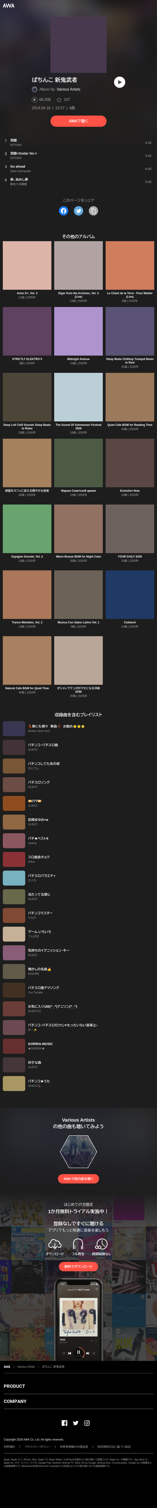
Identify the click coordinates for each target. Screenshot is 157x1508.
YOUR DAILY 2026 (130, 556)
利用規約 (9, 1446)
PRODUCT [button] (14, 1386)
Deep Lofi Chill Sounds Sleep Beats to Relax (27, 426)
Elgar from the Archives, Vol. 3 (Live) (78, 295)
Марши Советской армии (78, 490)
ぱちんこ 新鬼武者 (53, 1366)
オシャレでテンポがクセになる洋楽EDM (78, 690)
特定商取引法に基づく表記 (114, 1446)
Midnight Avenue (78, 359)
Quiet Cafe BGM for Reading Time (129, 425)
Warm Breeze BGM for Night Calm (78, 556)
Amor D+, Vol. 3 (27, 293)
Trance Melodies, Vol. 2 (27, 622)
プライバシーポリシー (37, 1446)
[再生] (119, 82)
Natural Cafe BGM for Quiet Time (27, 688)
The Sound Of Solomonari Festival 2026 (78, 426)
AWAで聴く (78, 121)
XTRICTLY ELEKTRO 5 (27, 359)
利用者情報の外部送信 (74, 1446)
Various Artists (68, 89)
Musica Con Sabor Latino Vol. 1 (78, 622)
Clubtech (130, 622)
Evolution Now (129, 490)
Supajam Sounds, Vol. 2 (27, 556)
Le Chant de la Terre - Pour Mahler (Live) (130, 295)
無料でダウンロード (78, 1266)
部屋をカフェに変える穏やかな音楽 (27, 490)
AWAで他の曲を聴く (78, 1179)
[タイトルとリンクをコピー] (93, 210)
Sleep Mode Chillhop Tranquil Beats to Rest (130, 360)
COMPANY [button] (15, 1401)
